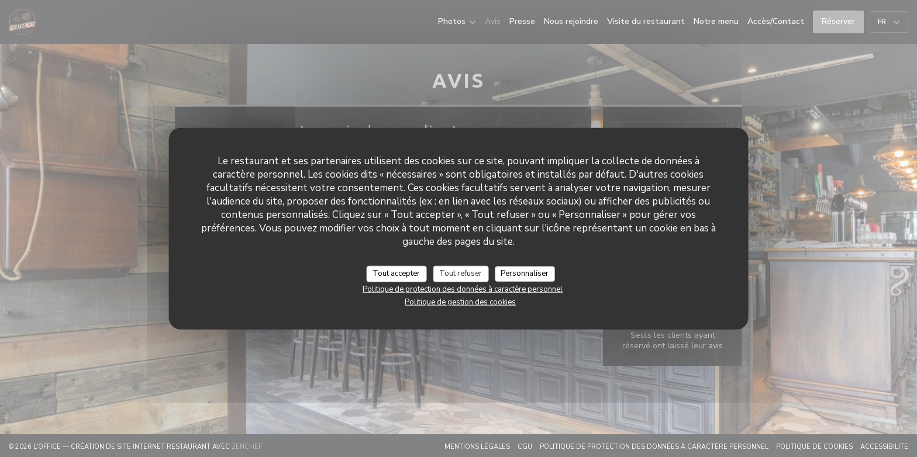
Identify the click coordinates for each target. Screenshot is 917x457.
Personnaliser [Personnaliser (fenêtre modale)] (525, 273)
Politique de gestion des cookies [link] (460, 301)
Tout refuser (460, 273)
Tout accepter (396, 273)
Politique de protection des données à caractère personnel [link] (463, 288)
